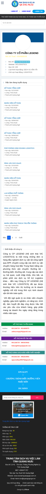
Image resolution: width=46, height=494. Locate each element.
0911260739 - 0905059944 (20, 342)
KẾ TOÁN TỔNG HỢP (12, 88)
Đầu (4, 237)
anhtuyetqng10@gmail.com (21, 331)
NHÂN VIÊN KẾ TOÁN (12, 103)
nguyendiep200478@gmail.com (22, 360)
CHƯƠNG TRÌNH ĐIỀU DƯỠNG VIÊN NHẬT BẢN (23, 380)
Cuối (20, 237)
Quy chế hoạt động (13, 483)
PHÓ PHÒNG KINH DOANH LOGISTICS (19, 148)
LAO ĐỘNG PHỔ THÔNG (13, 193)
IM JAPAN (23, 388)
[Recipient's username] (16, 397)
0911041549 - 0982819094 (20, 357)
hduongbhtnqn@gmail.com (21, 346)
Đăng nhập (26, 11)
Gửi (37, 397)
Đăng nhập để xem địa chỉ (22, 61)
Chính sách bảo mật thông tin (32, 483)
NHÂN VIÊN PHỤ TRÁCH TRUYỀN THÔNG (20, 223)
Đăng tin (39, 11)
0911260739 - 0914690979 (20, 328)
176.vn (26, 489)
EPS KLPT (23, 372)
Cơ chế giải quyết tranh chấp (24, 485)
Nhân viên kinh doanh (12, 163)
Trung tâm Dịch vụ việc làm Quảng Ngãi (16, 421)
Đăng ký (14, 11)
